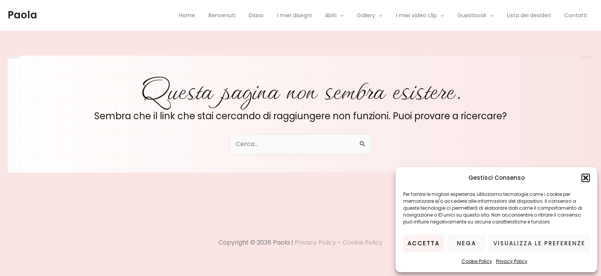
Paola (22, 15)
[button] (586, 178)
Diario (276, 15)
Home (212, 15)
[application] (354, 15)
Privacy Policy (511, 261)
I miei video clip (429, 15)
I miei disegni (311, 15)
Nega (466, 243)
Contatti (576, 15)
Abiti (349, 15)
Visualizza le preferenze (539, 243)
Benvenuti (244, 15)
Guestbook (482, 15)
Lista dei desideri (533, 15)
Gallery (381, 15)
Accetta (423, 243)
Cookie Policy (476, 261)
